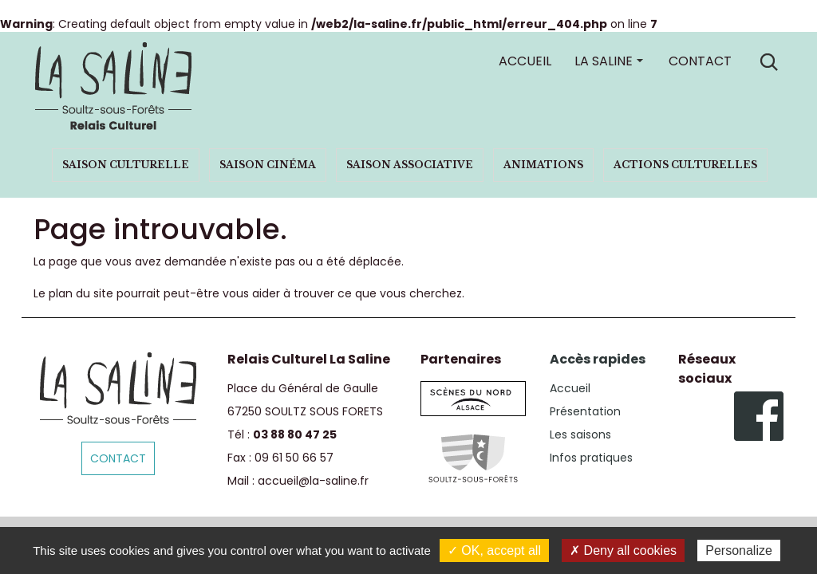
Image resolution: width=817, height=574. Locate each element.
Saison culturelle (125, 165)
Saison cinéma (267, 165)
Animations (543, 165)
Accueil (525, 61)
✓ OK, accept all (494, 550)
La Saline (603, 61)
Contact (700, 61)
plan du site (81, 293)
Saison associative (409, 165)
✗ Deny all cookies (623, 550)
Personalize (738, 550)
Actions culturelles (685, 165)
